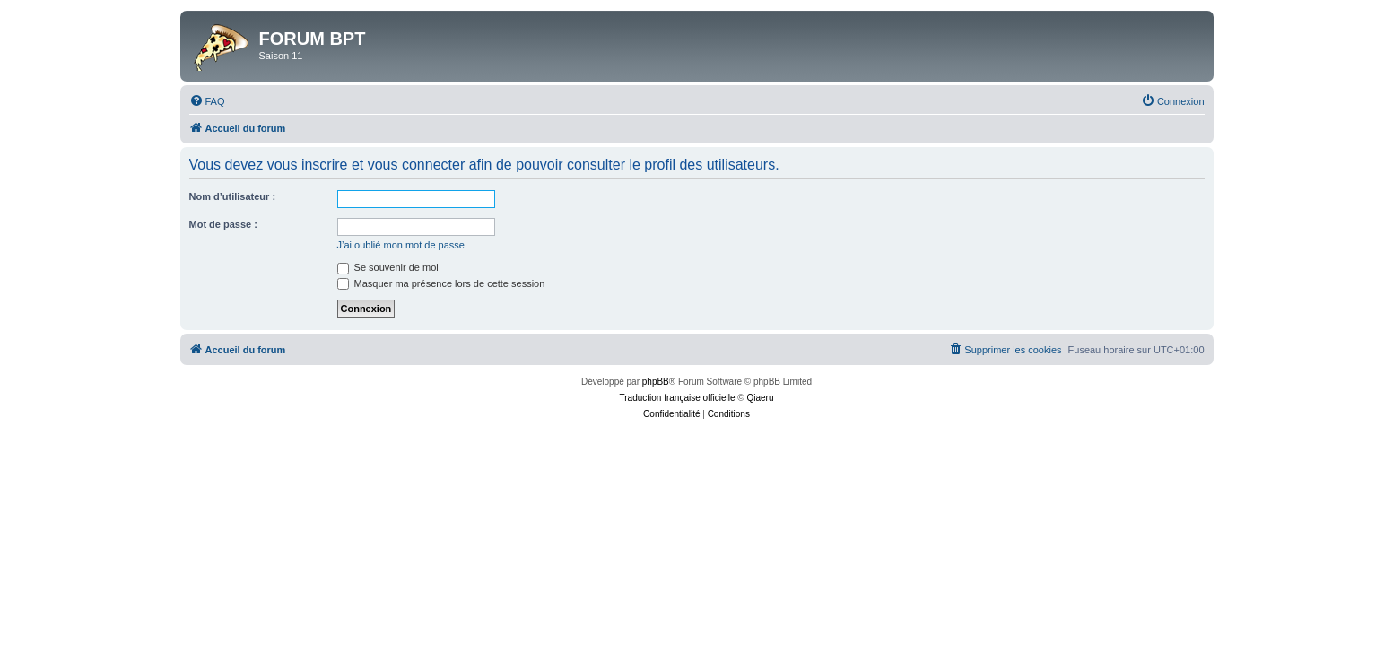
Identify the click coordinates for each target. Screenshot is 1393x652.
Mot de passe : (223, 224)
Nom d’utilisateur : (232, 196)
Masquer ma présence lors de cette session (441, 283)
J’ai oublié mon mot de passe (401, 244)
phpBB (655, 382)
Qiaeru (759, 398)
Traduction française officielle (678, 398)
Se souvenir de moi (388, 267)
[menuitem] (207, 101)
